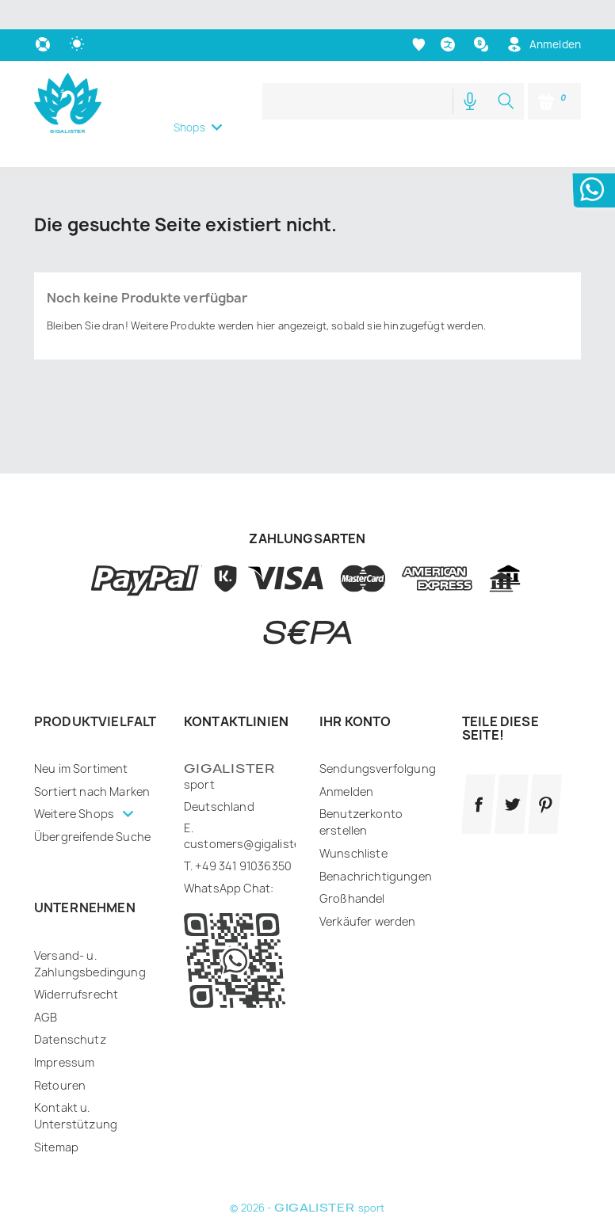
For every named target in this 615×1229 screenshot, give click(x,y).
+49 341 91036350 (243, 836)
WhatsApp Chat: (228, 858)
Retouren (60, 1055)
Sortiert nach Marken (92, 762)
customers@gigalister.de (252, 814)
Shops (189, 98)
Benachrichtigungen (375, 846)
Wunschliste (353, 823)
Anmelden (346, 762)
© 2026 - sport (307, 1178)
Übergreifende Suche (92, 807)
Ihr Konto (355, 692)
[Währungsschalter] (483, 15)
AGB (45, 987)
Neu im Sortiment (81, 739)
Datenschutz (70, 1010)
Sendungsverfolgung (377, 739)
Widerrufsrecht (76, 964)
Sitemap (56, 1117)
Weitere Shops (75, 784)
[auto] (79, 15)
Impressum (64, 1033)
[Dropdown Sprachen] (449, 15)
